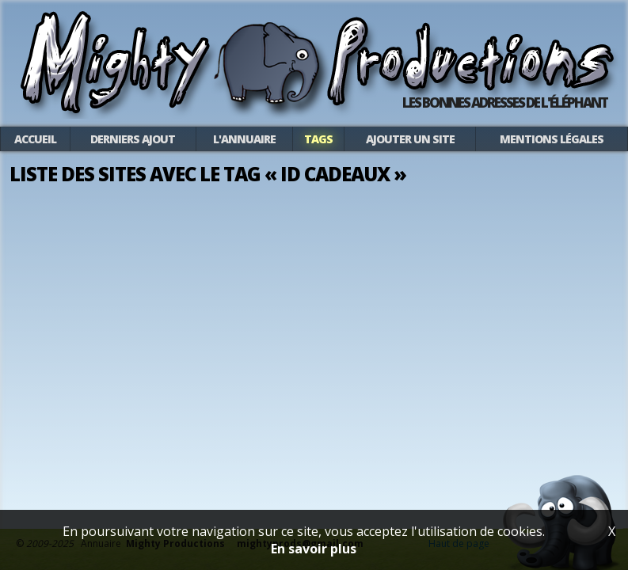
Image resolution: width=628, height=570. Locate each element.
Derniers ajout (132, 138)
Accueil (35, 138)
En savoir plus (313, 548)
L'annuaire (244, 138)
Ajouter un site (410, 138)
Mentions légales (551, 138)
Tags (318, 138)
